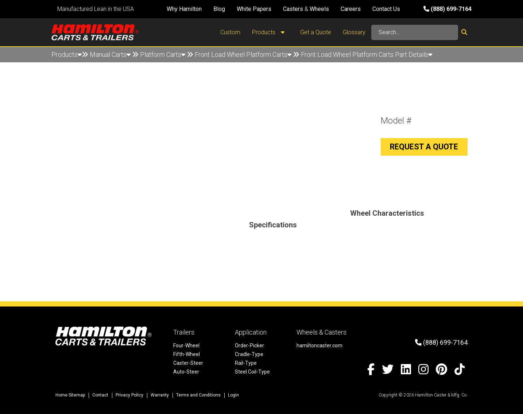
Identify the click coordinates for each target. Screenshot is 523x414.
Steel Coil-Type (252, 372)
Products (270, 32)
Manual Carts (110, 54)
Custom (230, 32)
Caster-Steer (188, 363)
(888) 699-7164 (447, 8)
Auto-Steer (186, 372)
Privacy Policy (129, 395)
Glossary (354, 32)
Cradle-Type (249, 354)
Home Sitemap (70, 395)
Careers (351, 8)
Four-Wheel (186, 345)
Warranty (160, 395)
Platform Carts (162, 54)
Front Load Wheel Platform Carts (243, 54)
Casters (293, 8)
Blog (219, 8)
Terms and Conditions (198, 395)
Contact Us (386, 8)
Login (233, 395)
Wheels (319, 8)
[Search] (414, 32)
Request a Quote (424, 146)
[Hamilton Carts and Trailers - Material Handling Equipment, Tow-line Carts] (95, 32)
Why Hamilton (184, 8)
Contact (100, 395)
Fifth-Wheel (186, 354)
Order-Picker (249, 345)
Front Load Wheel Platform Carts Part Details (366, 54)
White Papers (254, 8)
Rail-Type (246, 363)
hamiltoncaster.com (319, 345)
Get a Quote (315, 32)
